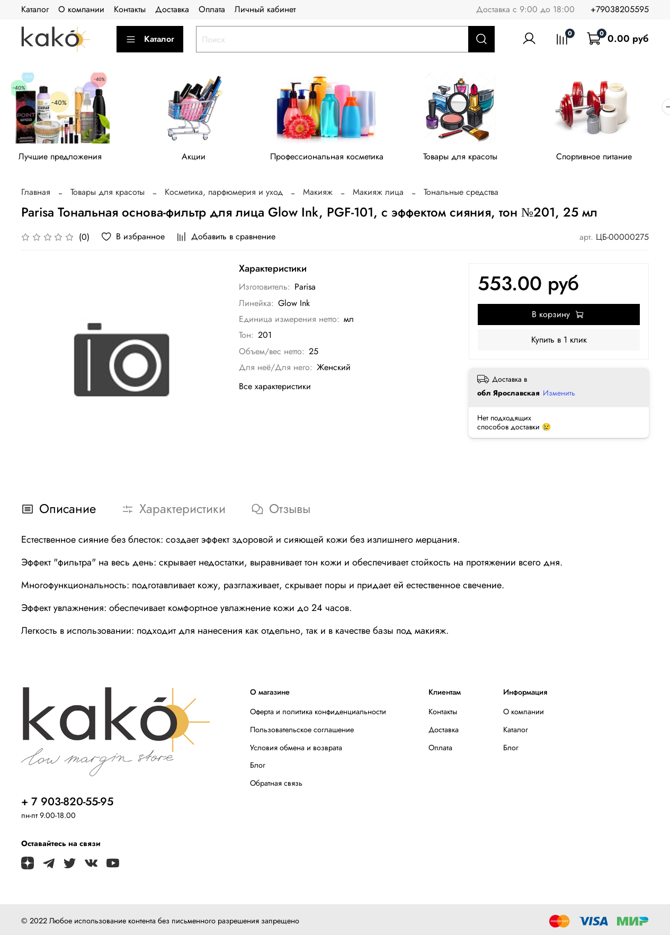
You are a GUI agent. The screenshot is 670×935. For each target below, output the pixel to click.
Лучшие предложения (61, 158)
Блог (257, 767)
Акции (198, 158)
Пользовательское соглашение (302, 731)
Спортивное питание (608, 158)
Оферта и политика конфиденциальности (318, 713)
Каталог (35, 9)
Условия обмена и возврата (296, 749)
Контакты (130, 9)
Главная (35, 194)
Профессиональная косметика (334, 158)
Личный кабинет (265, 9)
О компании (81, 9)
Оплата (212, 9)
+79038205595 (620, 9)
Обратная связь (276, 784)
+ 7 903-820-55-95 (67, 803)
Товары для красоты (471, 158)
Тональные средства (461, 194)
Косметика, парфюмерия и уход (224, 194)
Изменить (559, 395)
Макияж (318, 194)
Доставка (172, 9)
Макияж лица (378, 194)
